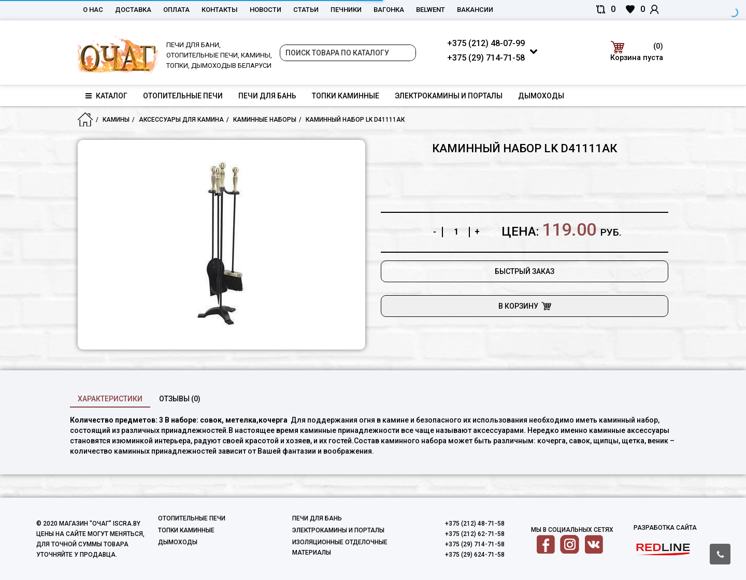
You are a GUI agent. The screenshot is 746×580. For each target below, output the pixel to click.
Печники (346, 9)
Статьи (306, 9)
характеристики (110, 399)
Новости (265, 9)
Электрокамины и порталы (449, 96)
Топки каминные (345, 96)
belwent (430, 9)
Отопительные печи (183, 96)
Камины (116, 119)
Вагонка (389, 9)
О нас (93, 9)
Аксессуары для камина (181, 119)
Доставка (133, 9)
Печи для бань (267, 96)
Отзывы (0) (179, 399)
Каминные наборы (264, 119)
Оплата (176, 9)
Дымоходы (541, 96)
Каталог (106, 96)
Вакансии (475, 9)
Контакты (220, 9)
